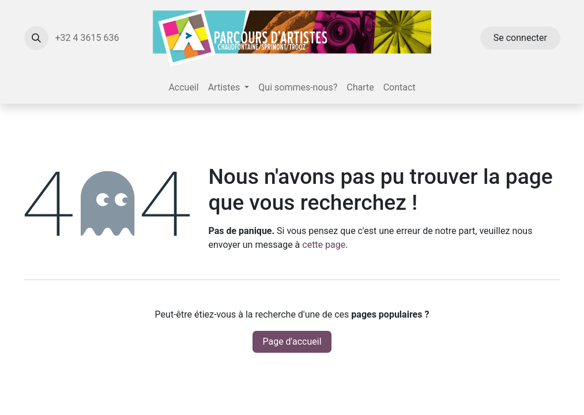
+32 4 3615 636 (88, 37)
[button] (36, 38)
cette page (323, 244)
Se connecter (520, 37)
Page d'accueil (291, 341)
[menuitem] (183, 87)
